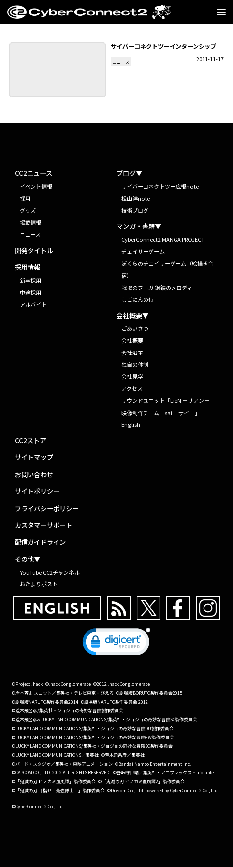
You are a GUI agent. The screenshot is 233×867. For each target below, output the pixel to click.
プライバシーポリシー (47, 509)
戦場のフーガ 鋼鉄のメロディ (156, 287)
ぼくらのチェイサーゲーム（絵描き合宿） (167, 269)
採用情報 (27, 267)
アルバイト (33, 304)
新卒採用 (30, 280)
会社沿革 (132, 352)
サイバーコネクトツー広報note (160, 186)
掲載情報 (30, 222)
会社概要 (132, 340)
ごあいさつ (134, 328)
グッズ (28, 210)
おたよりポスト (39, 584)
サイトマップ (34, 457)
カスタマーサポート (43, 525)
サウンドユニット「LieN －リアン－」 (168, 400)
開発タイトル (34, 251)
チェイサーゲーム (143, 251)
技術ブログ (134, 210)
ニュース (121, 61)
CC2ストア (30, 441)
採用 (25, 198)
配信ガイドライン (40, 542)
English (130, 424)
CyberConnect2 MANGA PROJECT (162, 239)
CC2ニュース (33, 173)
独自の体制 (134, 364)
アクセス (132, 388)
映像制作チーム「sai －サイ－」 (160, 413)
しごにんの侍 (137, 299)
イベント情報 (36, 186)
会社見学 (132, 376)
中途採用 (30, 292)
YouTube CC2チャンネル (50, 572)
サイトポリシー (37, 491)
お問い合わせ (34, 475)
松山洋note (135, 198)
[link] (116, 644)
